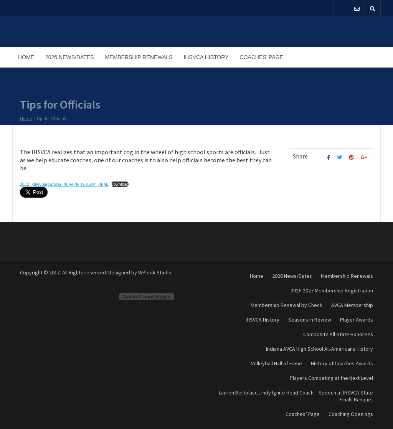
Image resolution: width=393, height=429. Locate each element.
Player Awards (356, 319)
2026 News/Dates (69, 57)
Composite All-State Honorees (338, 334)
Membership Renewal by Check (286, 305)
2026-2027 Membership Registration (332, 290)
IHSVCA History (205, 57)
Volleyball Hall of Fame (276, 363)
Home (26, 57)
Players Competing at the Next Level (331, 378)
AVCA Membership (352, 305)
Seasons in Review (309, 319)
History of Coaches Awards (342, 363)
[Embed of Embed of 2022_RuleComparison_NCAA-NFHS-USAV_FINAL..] (146, 297)
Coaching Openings (351, 414)
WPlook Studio (155, 272)
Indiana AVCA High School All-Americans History (319, 348)
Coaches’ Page (261, 57)
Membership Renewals (139, 57)
